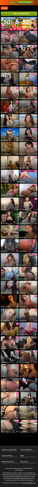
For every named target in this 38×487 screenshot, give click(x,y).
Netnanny (23, 480)
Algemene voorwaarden (9, 449)
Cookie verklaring (7, 455)
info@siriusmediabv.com (28, 483)
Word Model (24, 462)
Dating (4, 8)
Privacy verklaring (25, 449)
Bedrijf (22, 455)
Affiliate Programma (8, 462)
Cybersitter (30, 480)
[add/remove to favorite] (2, 32)
